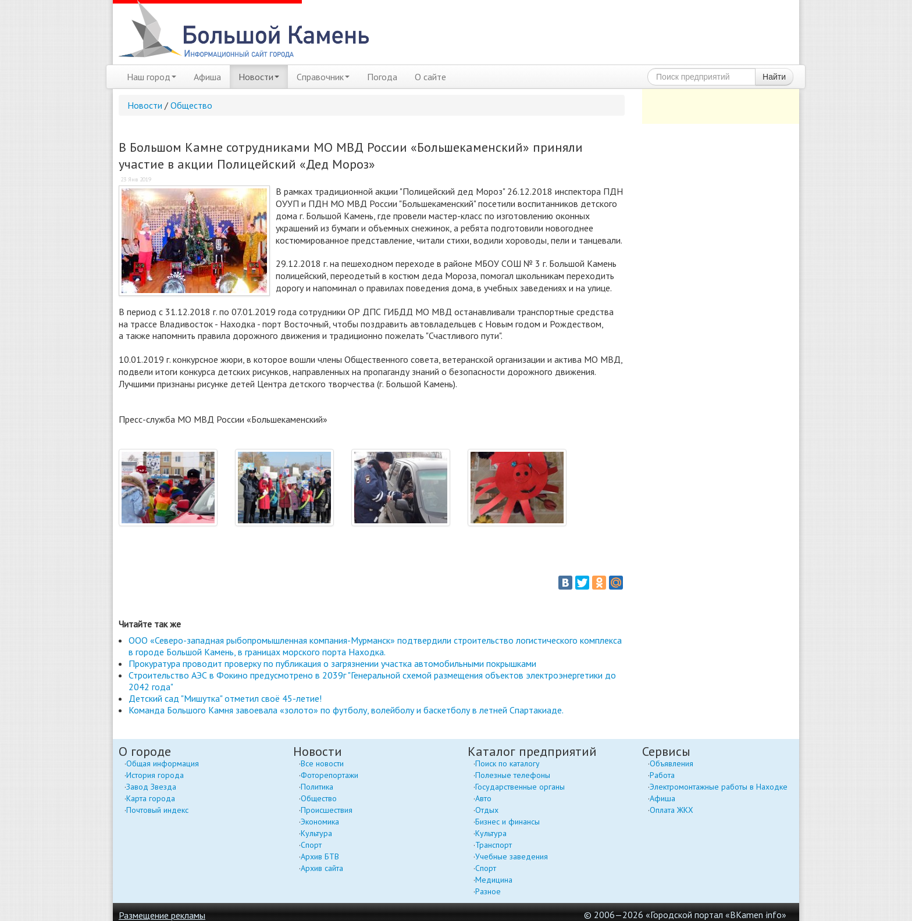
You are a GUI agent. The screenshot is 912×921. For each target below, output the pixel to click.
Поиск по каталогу (507, 763)
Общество (191, 105)
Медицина (493, 879)
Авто (483, 798)
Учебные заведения (511, 856)
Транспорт (493, 845)
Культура (316, 833)
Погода (382, 77)
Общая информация (162, 763)
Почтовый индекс (157, 810)
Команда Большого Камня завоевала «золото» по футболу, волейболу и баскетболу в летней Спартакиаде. (346, 710)
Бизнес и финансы (507, 821)
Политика (317, 786)
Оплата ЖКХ (671, 810)
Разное (488, 891)
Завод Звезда (151, 786)
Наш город (151, 77)
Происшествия (326, 810)
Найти (774, 76)
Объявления (671, 763)
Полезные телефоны (512, 775)
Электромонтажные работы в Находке (719, 786)
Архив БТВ (320, 856)
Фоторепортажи (329, 775)
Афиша (207, 77)
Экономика (320, 821)
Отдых (486, 810)
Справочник (323, 77)
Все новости (322, 763)
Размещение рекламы (162, 915)
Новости (258, 77)
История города (155, 775)
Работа (662, 775)
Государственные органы (520, 786)
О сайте (430, 77)
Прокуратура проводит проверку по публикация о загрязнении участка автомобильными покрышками (332, 663)
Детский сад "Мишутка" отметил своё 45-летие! (225, 698)
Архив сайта (322, 868)
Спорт (311, 845)
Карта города (150, 798)
